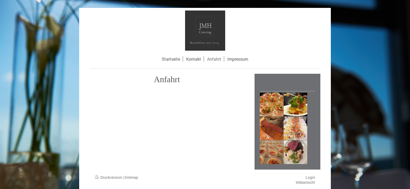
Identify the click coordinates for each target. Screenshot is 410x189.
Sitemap (131, 177)
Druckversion (109, 177)
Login (310, 177)
